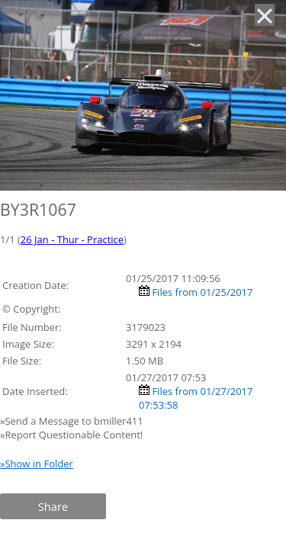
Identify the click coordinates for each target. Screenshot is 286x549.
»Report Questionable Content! (71, 434)
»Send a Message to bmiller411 (73, 421)
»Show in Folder (36, 463)
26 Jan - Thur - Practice (72, 239)
